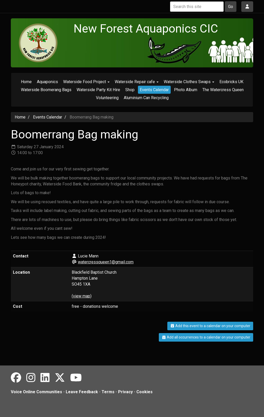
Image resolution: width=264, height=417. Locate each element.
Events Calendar (154, 89)
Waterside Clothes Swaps (189, 81)
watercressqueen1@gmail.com (106, 261)
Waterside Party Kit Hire (98, 89)
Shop (130, 89)
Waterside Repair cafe (137, 81)
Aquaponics (47, 81)
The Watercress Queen (223, 89)
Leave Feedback (82, 391)
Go (230, 6)
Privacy (125, 391)
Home (26, 81)
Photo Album (185, 89)
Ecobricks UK (231, 81)
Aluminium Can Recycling (146, 97)
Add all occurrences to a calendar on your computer (206, 337)
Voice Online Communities (36, 391)
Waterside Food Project (86, 81)
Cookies (144, 391)
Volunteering (107, 97)
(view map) (82, 296)
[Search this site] (197, 6)
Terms (108, 391)
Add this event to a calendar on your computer (210, 326)
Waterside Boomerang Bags (46, 89)
